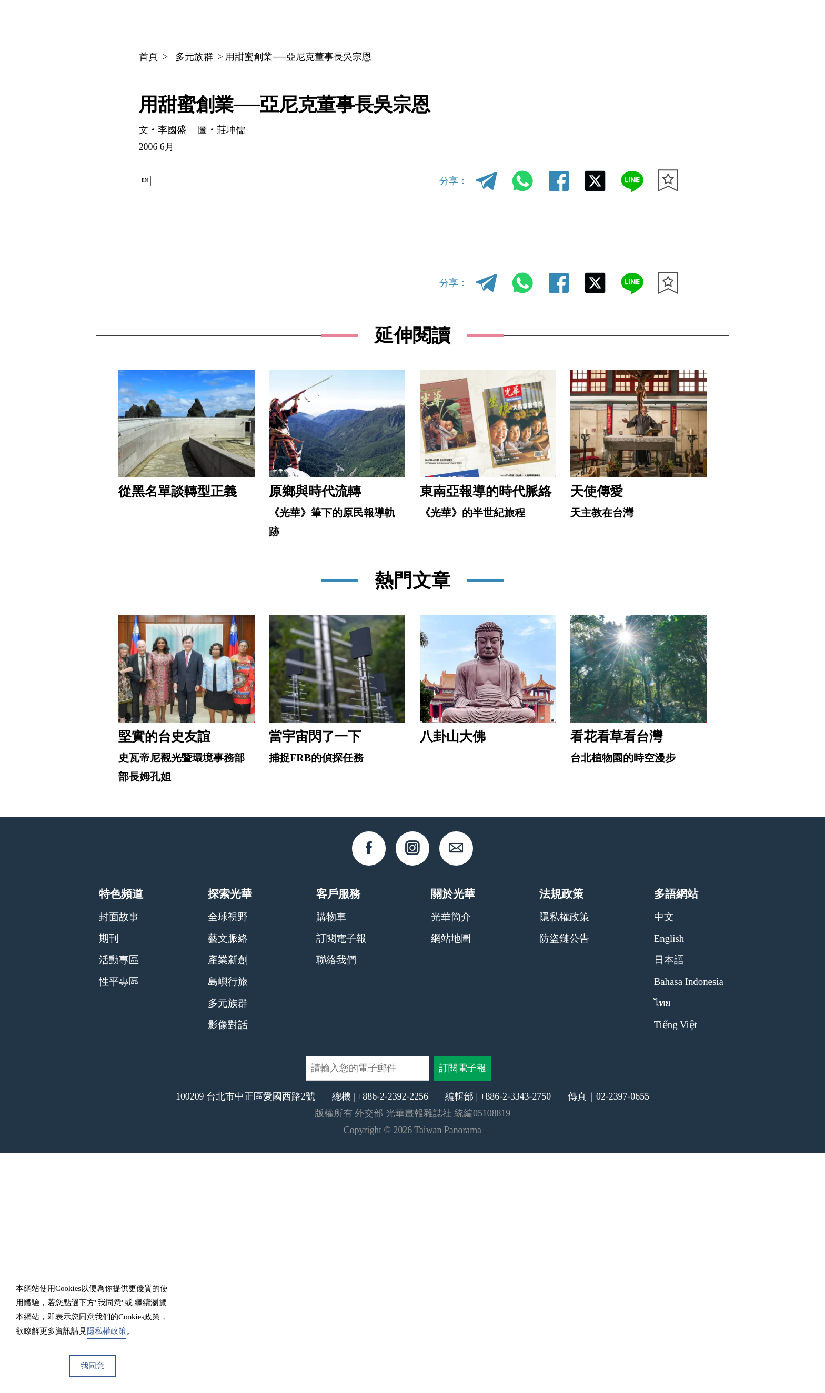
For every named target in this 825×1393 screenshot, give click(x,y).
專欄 (587, 23)
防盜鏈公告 (564, 1177)
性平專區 (119, 1220)
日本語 (669, 1199)
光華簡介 (451, 1156)
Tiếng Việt (675, 1263)
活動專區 (119, 1199)
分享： (453, 181)
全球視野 (228, 1156)
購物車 (331, 1156)
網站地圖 (451, 1177)
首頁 (148, 57)
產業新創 (228, 1199)
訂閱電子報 (341, 1177)
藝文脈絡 (228, 1177)
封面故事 (119, 1156)
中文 (641, 24)
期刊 (548, 23)
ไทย (662, 1242)
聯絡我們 (336, 1199)
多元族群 (194, 57)
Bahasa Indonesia (688, 1220)
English (669, 1177)
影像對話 (228, 1263)
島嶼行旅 (228, 1220)
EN (150, 180)
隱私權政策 (564, 1156)
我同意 (92, 1365)
